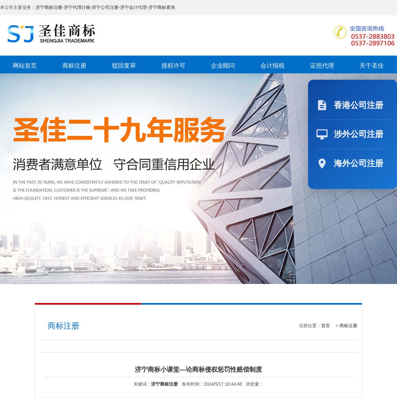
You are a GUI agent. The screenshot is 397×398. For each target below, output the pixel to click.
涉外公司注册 (358, 134)
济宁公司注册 (105, 7)
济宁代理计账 (77, 7)
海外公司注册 (358, 163)
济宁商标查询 (161, 7)
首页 (325, 325)
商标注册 (348, 325)
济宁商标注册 (49, 7)
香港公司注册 (358, 105)
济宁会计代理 (133, 7)
